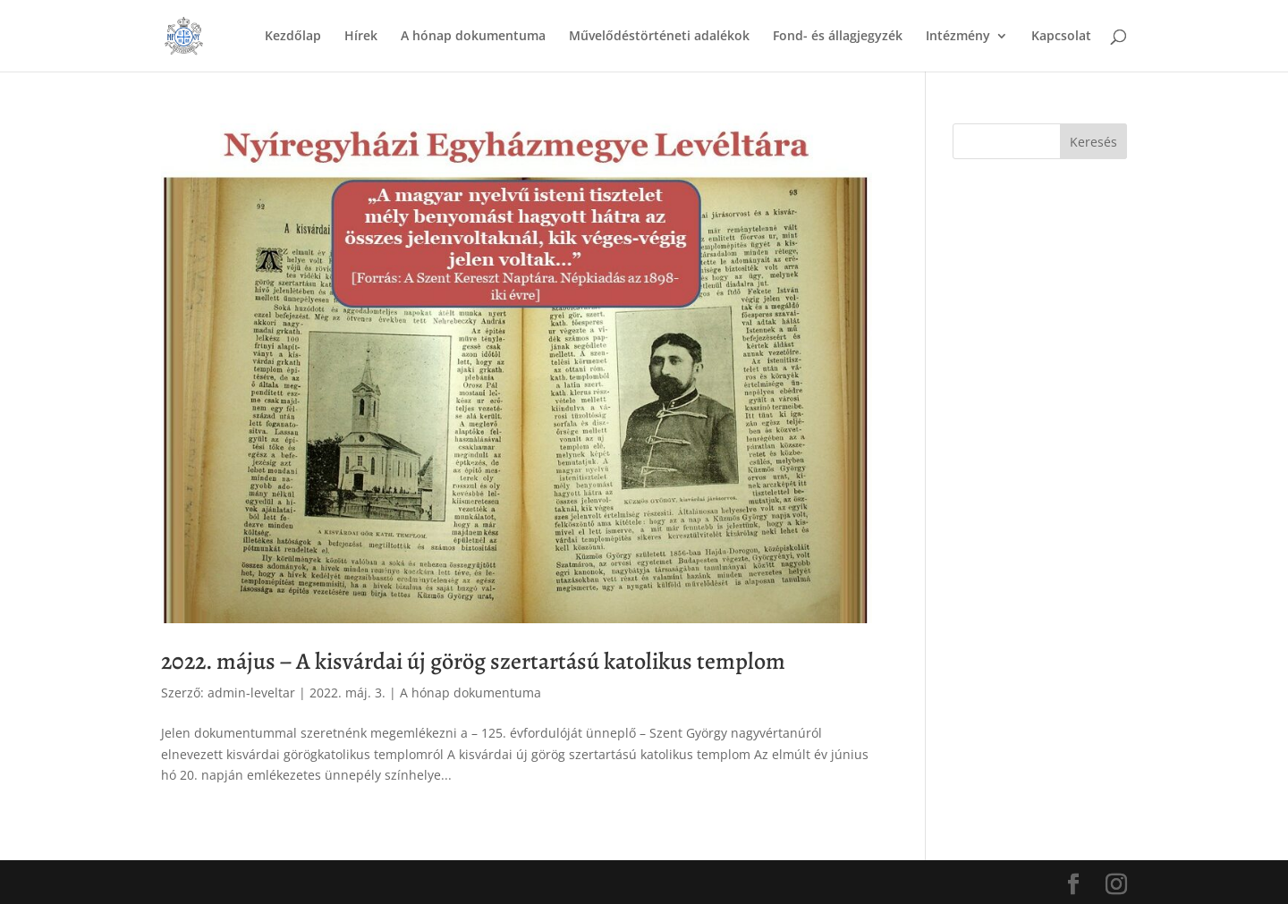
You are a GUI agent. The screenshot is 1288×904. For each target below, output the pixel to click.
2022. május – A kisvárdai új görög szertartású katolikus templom (473, 661)
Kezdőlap (293, 37)
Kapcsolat (1061, 37)
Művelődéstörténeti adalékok (659, 37)
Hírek (360, 37)
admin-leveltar (251, 692)
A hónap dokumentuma (473, 37)
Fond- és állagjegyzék (837, 37)
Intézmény (958, 37)
